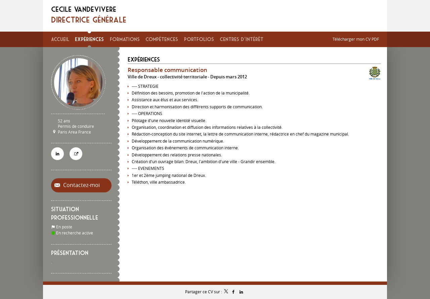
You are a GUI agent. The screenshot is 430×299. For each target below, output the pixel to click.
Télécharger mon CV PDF (356, 39)
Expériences (144, 59)
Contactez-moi (81, 185)
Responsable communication (167, 70)
